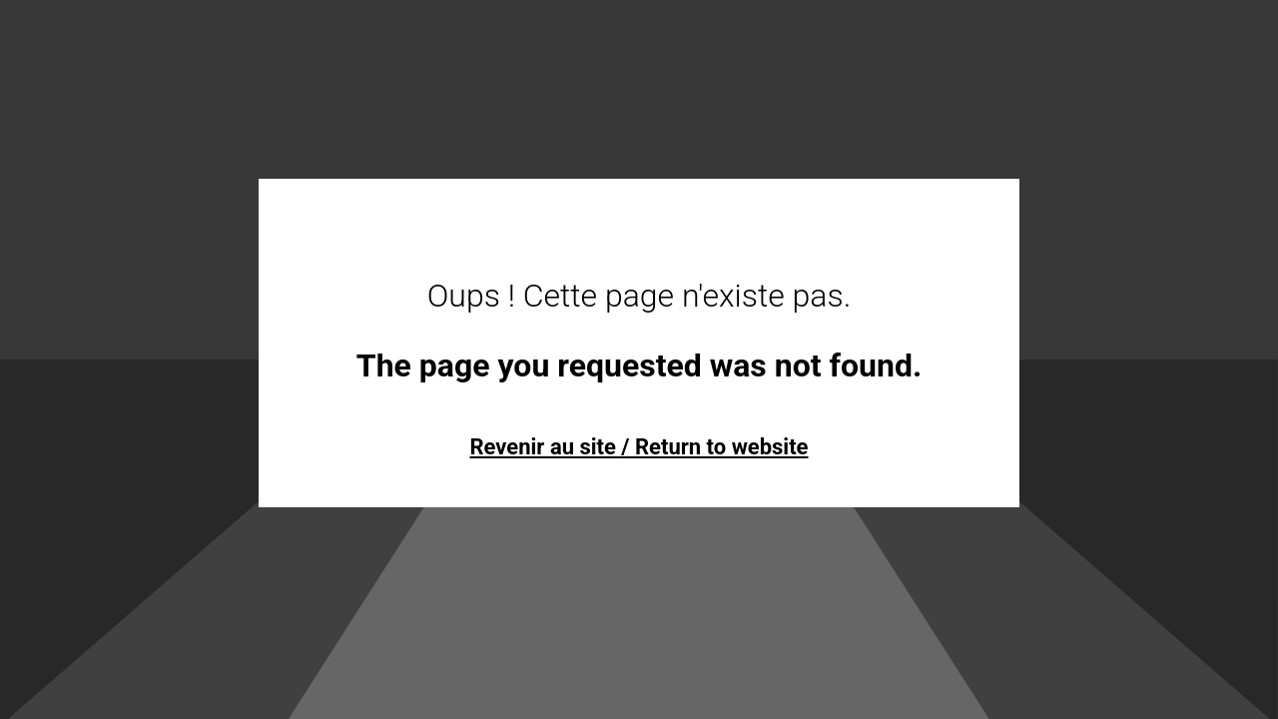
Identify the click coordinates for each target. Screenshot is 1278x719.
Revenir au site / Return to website (638, 446)
